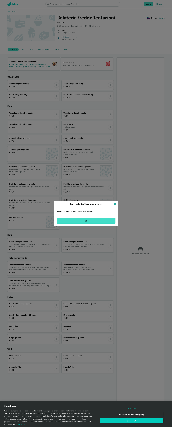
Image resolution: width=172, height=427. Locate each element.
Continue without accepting (131, 414)
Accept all (131, 421)
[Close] (115, 204)
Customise (131, 408)
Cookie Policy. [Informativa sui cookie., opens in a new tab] (22, 424)
